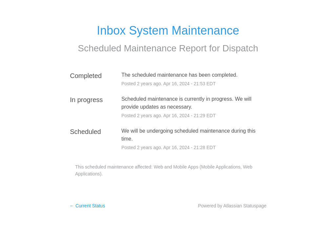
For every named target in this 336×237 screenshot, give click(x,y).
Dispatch (240, 48)
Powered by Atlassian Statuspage (232, 205)
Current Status (87, 205)
